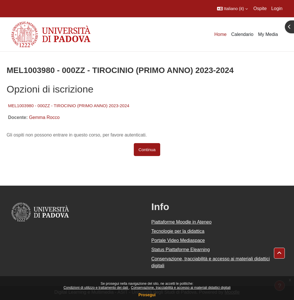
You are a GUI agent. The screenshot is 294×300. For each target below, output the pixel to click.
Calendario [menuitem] (242, 34)
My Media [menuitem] (268, 34)
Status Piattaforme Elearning (180, 249)
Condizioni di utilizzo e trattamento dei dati (96, 288)
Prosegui (147, 295)
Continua (147, 149)
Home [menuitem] (220, 34)
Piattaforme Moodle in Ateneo (181, 222)
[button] (232, 8)
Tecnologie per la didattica (177, 231)
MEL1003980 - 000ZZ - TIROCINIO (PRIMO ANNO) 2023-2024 (68, 105)
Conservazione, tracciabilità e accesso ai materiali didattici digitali (181, 288)
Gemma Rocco (44, 117)
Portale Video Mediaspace (178, 240)
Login (277, 8)
